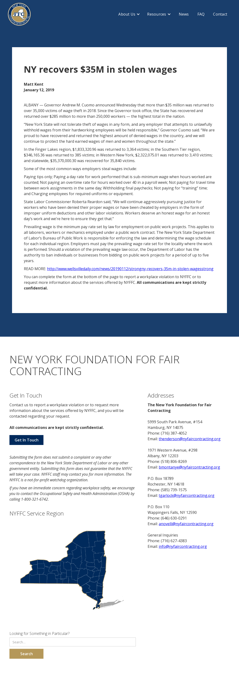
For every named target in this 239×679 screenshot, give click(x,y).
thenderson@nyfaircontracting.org (190, 438)
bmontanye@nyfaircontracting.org (189, 467)
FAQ (201, 14)
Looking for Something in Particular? (39, 633)
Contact (220, 14)
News (184, 14)
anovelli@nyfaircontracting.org (186, 523)
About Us (126, 14)
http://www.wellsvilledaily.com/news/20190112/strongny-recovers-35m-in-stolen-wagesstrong (130, 268)
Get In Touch (26, 440)
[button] (129, 14)
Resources (156, 14)
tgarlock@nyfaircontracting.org (186, 495)
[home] (19, 14)
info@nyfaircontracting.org (183, 546)
